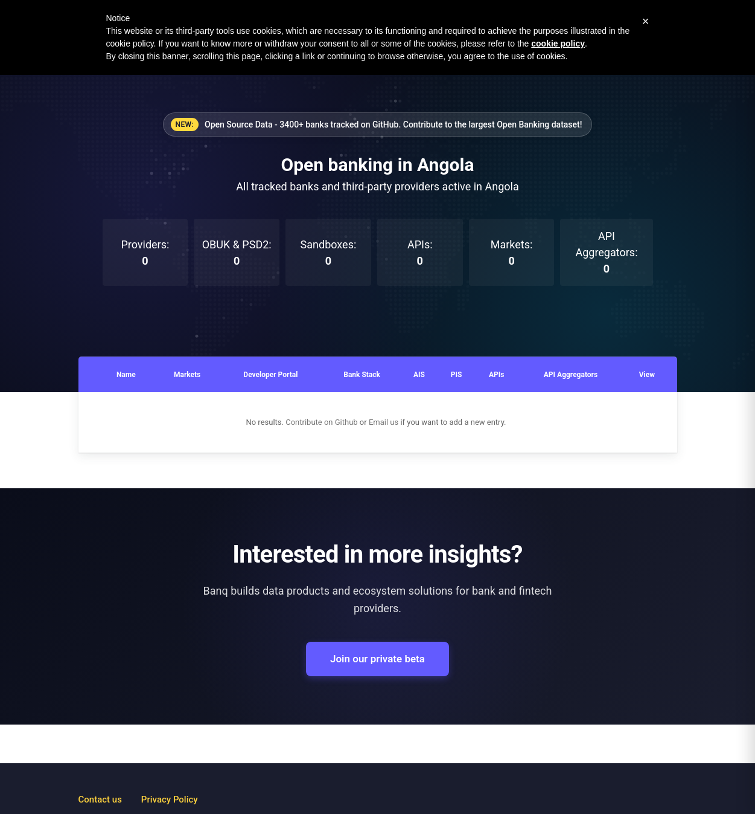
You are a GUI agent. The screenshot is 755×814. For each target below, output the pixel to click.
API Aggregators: (606, 252)
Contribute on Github (321, 422)
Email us (383, 422)
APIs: (420, 252)
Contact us (100, 799)
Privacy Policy (169, 799)
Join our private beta (377, 659)
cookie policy (558, 43)
